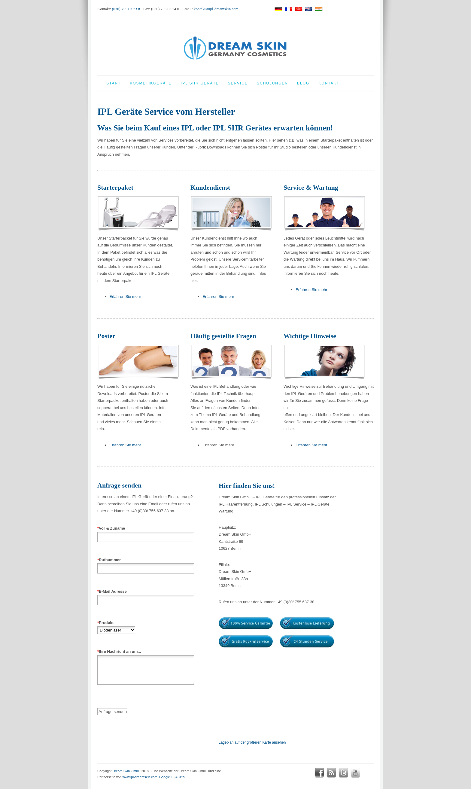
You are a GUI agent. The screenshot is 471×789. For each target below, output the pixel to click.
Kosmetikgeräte (151, 83)
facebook (319, 773)
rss (331, 773)
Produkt (116, 626)
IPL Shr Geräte (200, 83)
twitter (343, 773)
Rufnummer (145, 564)
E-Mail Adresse (145, 595)
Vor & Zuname (145, 532)
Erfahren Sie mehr (125, 296)
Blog (303, 83)
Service (238, 83)
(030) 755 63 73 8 (126, 9)
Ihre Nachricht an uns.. (145, 672)
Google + (166, 777)
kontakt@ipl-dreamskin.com (216, 9)
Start (113, 83)
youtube (355, 773)
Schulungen (272, 83)
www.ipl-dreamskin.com (140, 777)
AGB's (180, 777)
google (367, 773)
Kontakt (328, 83)
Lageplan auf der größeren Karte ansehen (252, 742)
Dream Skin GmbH (126, 771)
